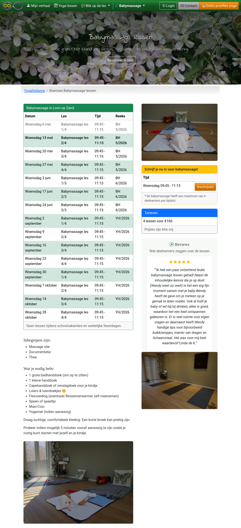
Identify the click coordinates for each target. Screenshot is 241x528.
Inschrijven (205, 187)
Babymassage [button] (128, 6)
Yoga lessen (65, 6)
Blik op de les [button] (94, 6)
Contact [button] (188, 6)
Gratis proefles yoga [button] (218, 6)
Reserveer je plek (120, 60)
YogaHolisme (34, 91)
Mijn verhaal (38, 6)
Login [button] (168, 6)
